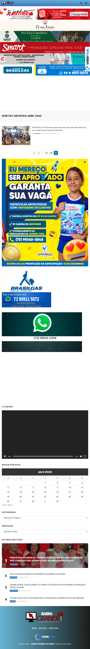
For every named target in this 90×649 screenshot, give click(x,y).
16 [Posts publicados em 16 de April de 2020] (57, 492)
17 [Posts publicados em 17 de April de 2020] (70, 492)
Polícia (13, 577)
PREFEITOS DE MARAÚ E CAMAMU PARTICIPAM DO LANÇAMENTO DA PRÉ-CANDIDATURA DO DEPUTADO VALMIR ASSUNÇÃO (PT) (46, 559)
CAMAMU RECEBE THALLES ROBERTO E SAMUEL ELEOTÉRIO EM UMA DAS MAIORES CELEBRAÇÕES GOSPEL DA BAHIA (48, 586)
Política (14, 564)
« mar (4, 505)
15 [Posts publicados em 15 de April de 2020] (45, 492)
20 (51, 153)
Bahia (13, 601)
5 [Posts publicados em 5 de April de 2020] (8, 487)
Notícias (43, 628)
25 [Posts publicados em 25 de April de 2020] (82, 497)
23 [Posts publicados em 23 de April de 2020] (57, 497)
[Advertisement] (45, 93)
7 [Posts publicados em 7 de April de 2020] (32, 487)
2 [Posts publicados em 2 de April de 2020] (57, 483)
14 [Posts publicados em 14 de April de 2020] (33, 492)
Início (34, 628)
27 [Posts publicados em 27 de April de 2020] (21, 501)
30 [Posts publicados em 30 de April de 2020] (57, 501)
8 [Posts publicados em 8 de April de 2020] (45, 487)
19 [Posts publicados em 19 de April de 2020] (8, 497)
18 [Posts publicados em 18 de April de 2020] (82, 492)
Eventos (14, 590)
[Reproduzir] (5, 456)
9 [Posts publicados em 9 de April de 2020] (57, 487)
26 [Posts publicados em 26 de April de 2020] (8, 501)
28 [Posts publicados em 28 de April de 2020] (33, 501)
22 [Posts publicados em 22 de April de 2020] (45, 497)
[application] (45, 434)
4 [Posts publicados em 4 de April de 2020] (81, 483)
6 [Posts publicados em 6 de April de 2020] (20, 487)
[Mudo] (81, 456)
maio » (10, 505)
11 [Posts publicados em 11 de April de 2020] (82, 487)
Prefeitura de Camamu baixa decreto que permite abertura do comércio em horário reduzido (59, 128)
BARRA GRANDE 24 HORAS (42, 644)
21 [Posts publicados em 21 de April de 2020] (33, 497)
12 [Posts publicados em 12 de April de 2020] (8, 492)
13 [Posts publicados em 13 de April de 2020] (20, 492)
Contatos (53, 628)
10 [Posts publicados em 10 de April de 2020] (70, 487)
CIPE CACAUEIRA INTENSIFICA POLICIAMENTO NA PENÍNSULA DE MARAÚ (37, 574)
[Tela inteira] (85, 456)
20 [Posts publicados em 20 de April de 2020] (21, 497)
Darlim (37, 133)
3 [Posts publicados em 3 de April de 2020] (69, 483)
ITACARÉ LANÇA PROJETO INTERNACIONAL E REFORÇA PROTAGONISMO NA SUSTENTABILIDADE (47, 598)
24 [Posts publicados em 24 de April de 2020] (70, 497)
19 (46, 153)
